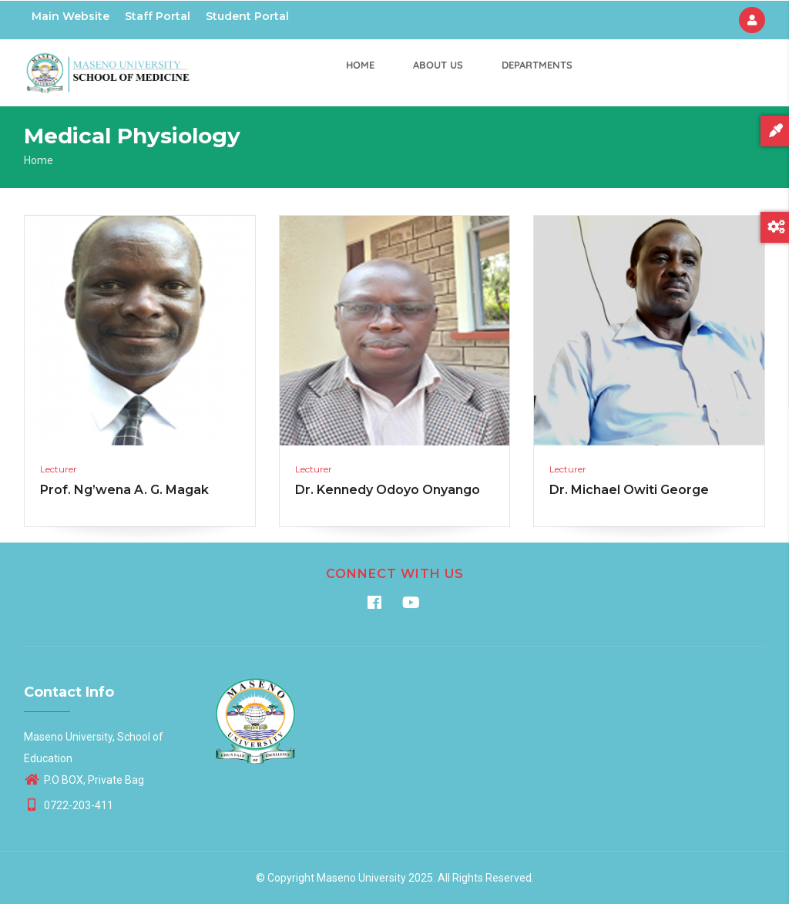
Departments (537, 65)
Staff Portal (157, 16)
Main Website (70, 16)
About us (438, 65)
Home (360, 65)
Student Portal (247, 16)
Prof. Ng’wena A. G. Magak (124, 489)
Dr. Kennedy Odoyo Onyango (387, 489)
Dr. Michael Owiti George (629, 489)
